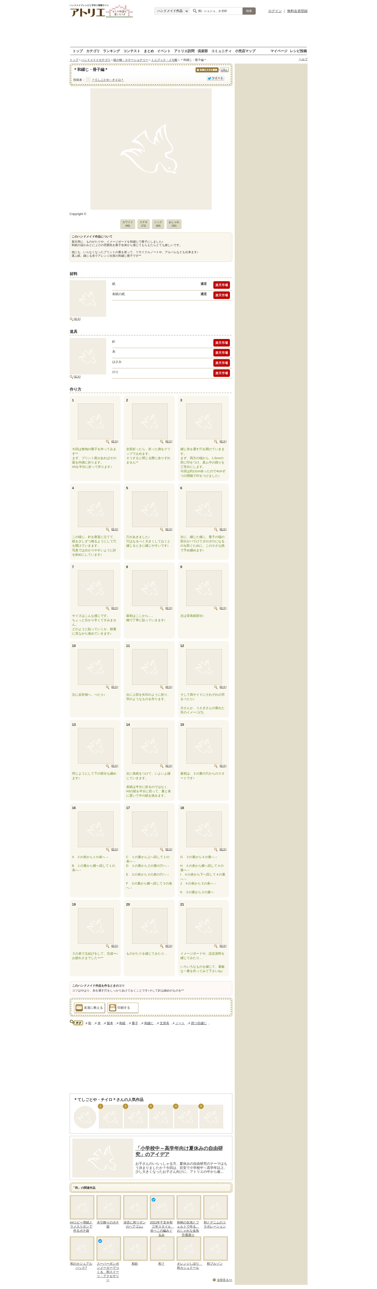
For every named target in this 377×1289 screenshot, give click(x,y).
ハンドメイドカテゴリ (95, 60)
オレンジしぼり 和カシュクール (189, 1266)
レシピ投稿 (298, 51)
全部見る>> (224, 1280)
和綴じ (149, 1023)
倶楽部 (203, 51)
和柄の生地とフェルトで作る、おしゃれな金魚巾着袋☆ (188, 1229)
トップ (78, 51)
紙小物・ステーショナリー (130, 60)
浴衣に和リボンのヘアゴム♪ (135, 1224)
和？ (161, 1263)
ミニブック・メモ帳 (164, 60)
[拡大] (77, 318)
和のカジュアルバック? (81, 1266)
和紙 (122, 1023)
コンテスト (131, 51)
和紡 (135, 1263)
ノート (180, 1023)
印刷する (119, 1008)
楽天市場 (221, 285)
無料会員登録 (297, 11)
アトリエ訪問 (184, 51)
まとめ (149, 51)
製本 (110, 1023)
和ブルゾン (215, 1263)
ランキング (111, 51)
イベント (164, 51)
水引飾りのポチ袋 (108, 1224)
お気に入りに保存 (207, 72)
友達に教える (89, 1008)
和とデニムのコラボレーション (215, 1224)
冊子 (135, 1023)
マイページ (278, 51)
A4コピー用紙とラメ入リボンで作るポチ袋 (81, 1226)
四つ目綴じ (199, 1023)
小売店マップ (245, 51)
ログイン (275, 11)
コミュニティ (221, 51)
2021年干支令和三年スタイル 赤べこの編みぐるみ (162, 1229)
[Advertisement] (188, 33)
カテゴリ (93, 51)
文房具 (164, 1023)
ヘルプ (303, 59)
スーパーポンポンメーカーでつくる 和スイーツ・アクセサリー (108, 1272)
